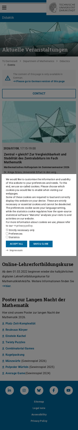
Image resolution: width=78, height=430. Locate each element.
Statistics (13, 237)
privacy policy (23, 225)
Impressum (14, 250)
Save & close (41, 244)
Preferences (14, 233)
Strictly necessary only (20, 230)
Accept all (16, 244)
